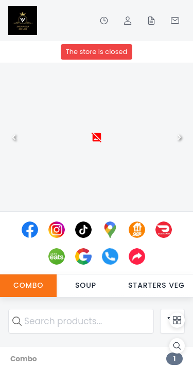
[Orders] (151, 20)
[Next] (179, 137)
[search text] (81, 321)
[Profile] (127, 20)
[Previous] (14, 137)
